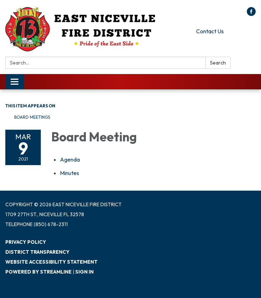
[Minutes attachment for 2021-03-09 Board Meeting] (69, 172)
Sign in (84, 272)
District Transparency (37, 252)
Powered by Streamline (38, 272)
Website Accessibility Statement (51, 262)
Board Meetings (32, 117)
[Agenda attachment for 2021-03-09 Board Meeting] (70, 159)
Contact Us (210, 31)
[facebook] (251, 13)
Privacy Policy (25, 242)
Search (218, 63)
